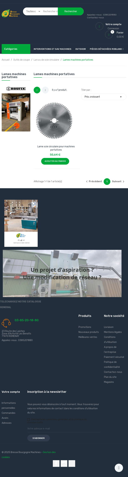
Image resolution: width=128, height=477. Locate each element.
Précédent (93, 182)
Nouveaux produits (88, 332)
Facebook (56, 463)
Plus (38, 59)
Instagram (64, 463)
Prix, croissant (104, 97)
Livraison (109, 327)
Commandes (8, 413)
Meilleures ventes (87, 337)
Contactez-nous (95, 17)
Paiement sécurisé (114, 357)
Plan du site (110, 377)
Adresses (7, 423)
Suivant (119, 182)
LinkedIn (71, 463)
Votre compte (11, 391)
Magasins (109, 382)
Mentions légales (113, 332)
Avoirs (5, 418)
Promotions (84, 327)
